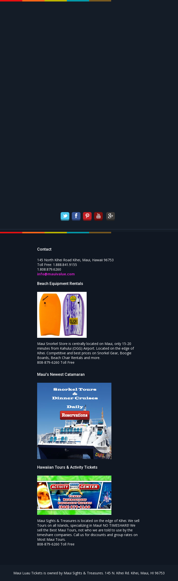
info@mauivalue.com (56, 274)
